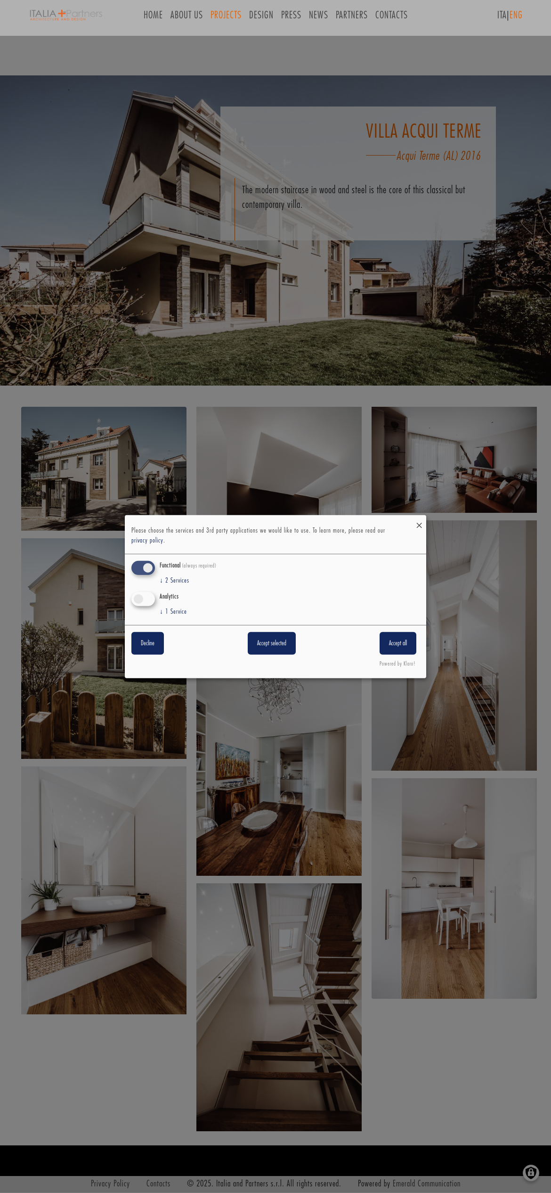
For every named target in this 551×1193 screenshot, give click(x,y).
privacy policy (147, 540)
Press (291, 18)
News (318, 18)
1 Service (173, 612)
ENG (516, 18)
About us (186, 18)
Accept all (398, 643)
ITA (502, 18)
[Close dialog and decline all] (419, 521)
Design (261, 18)
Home (153, 18)
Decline (147, 643)
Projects (226, 18)
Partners (352, 18)
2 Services (174, 580)
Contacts (391, 18)
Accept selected (271, 643)
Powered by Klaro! (398, 663)
